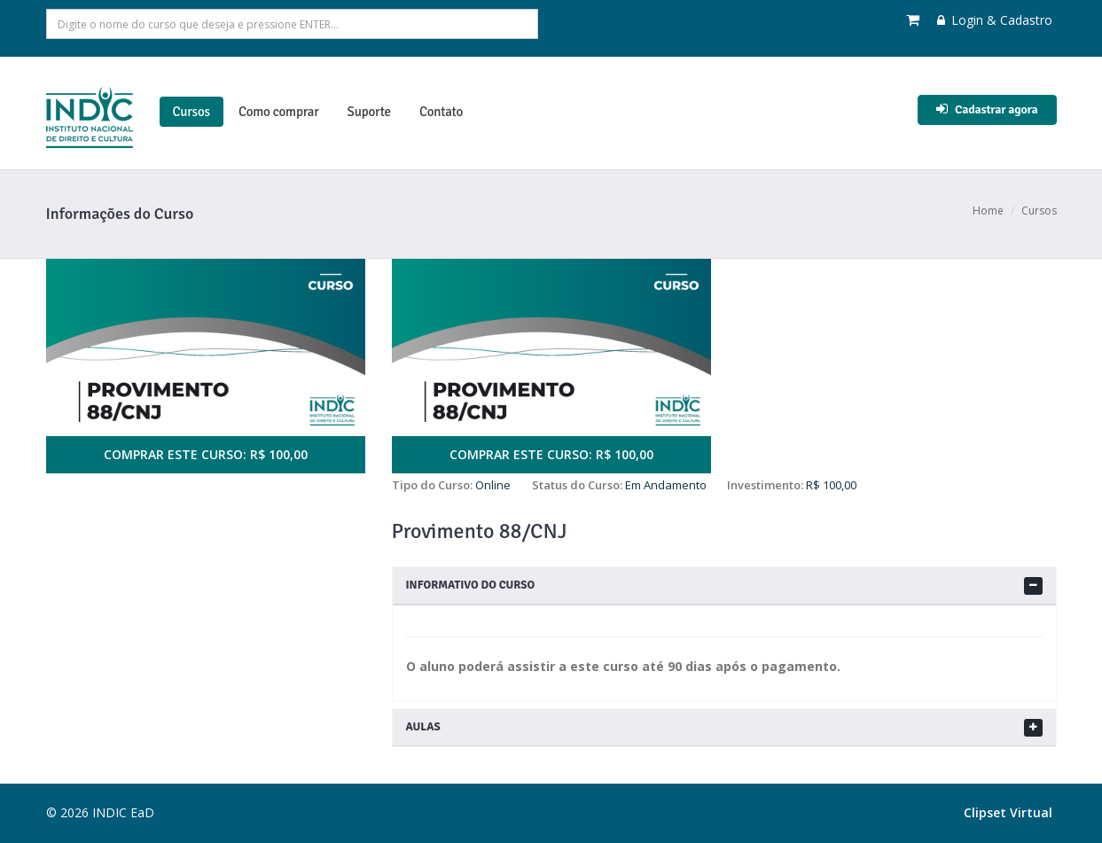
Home (988, 210)
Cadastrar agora (986, 109)
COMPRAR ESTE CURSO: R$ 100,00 (206, 454)
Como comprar (278, 112)
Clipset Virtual (1008, 812)
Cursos (191, 112)
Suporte (369, 112)
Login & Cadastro (994, 20)
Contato (441, 112)
